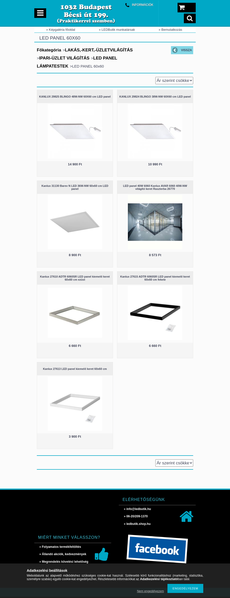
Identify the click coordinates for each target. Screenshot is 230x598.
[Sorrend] (174, 80)
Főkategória (49, 50)
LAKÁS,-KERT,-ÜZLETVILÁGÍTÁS (99, 50)
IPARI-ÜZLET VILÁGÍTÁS (64, 58)
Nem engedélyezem (150, 591)
